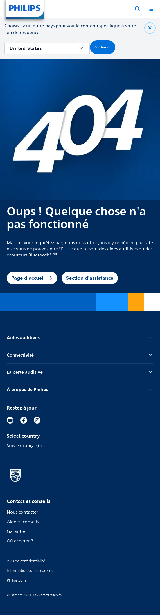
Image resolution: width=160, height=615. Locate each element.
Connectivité (80, 355)
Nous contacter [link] (22, 512)
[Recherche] (137, 9)
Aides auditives (80, 338)
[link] (10, 420)
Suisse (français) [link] (25, 446)
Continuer (102, 47)
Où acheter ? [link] (20, 541)
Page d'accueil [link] (32, 278)
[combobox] (43, 48)
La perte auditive (80, 372)
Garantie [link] (16, 532)
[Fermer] (150, 28)
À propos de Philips (80, 389)
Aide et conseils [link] (23, 522)
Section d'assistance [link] (89, 278)
